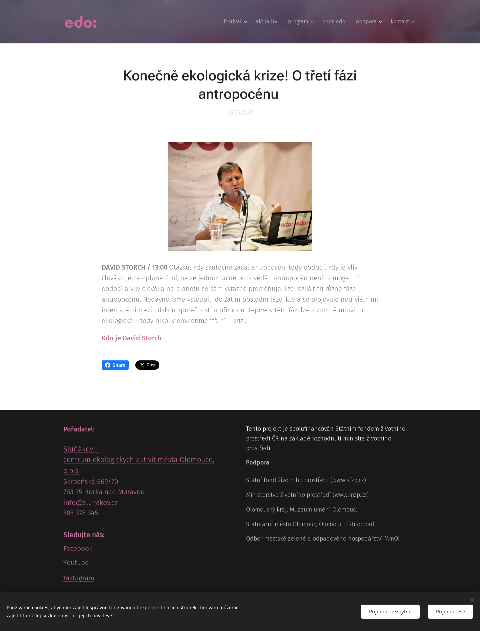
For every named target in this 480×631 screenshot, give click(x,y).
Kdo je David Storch (132, 338)
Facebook (77, 548)
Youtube (76, 562)
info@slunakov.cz (90, 502)
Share (115, 365)
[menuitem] (236, 21)
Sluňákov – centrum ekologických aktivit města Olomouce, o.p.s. (138, 459)
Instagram (78, 578)
